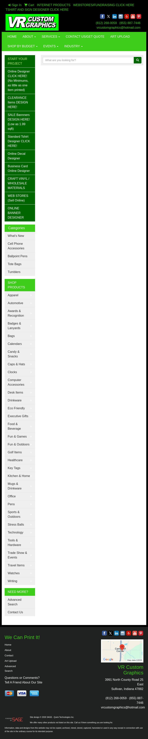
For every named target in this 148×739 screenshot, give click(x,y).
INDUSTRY (73, 46)
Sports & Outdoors (14, 514)
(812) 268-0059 (106, 23)
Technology (15, 532)
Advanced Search (14, 602)
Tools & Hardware (14, 543)
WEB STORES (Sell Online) (18, 198)
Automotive (15, 303)
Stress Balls (16, 524)
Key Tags (14, 468)
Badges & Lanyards (14, 326)
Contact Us (15, 612)
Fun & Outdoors (18, 444)
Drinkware (15, 400)
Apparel (13, 295)
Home (8, 644)
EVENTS (50, 46)
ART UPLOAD (120, 36)
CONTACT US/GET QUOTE (85, 36)
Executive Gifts (18, 416)
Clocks (12, 372)
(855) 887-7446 (129, 23)
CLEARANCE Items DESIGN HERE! (18, 102)
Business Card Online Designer (19, 168)
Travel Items (16, 565)
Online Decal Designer (16, 156)
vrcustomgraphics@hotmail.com (118, 27)
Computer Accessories (16, 382)
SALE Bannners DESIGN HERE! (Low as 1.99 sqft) (19, 121)
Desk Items (15, 392)
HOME (12, 36)
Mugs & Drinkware (15, 486)
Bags (11, 336)
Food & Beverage (14, 426)
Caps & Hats (16, 364)
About (8, 650)
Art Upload (10, 660)
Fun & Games (17, 436)
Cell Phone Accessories (16, 246)
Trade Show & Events (17, 555)
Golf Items (15, 452)
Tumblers (14, 272)
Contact (9, 655)
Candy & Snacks (13, 354)
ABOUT (29, 36)
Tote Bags (14, 264)
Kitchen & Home (19, 476)
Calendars (15, 343)
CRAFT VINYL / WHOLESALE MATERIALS (18, 183)
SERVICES (51, 36)
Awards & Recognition (16, 313)
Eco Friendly (16, 408)
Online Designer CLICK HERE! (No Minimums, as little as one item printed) (19, 81)
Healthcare (15, 460)
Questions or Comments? (22, 677)
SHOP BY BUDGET (23, 46)
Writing (12, 581)
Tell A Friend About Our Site (23, 682)
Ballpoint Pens (17, 256)
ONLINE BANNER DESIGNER (16, 213)
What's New (16, 235)
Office (12, 496)
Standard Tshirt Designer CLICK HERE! (19, 141)
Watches (14, 573)
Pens (11, 504)
